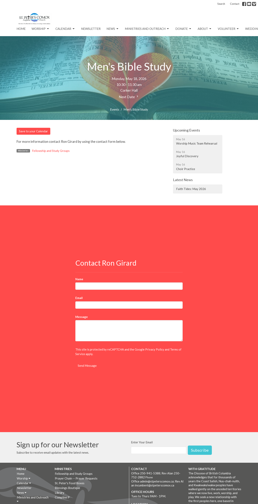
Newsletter (91, 28)
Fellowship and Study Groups (51, 150)
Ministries (63, 469)
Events (114, 109)
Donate (183, 29)
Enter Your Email (142, 442)
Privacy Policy (154, 349)
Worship (41, 29)
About (205, 29)
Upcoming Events (186, 130)
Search (221, 3)
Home (21, 28)
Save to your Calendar (33, 131)
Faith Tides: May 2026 (191, 189)
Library (59, 492)
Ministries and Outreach (147, 29)
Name (79, 279)
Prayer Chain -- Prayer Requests (76, 478)
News (113, 29)
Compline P (62, 497)
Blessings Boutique (67, 488)
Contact (234, 3)
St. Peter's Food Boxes (69, 483)
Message (81, 317)
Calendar (65, 29)
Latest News (183, 180)
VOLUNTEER (228, 29)
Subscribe (200, 450)
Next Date (129, 96)
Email (79, 298)
